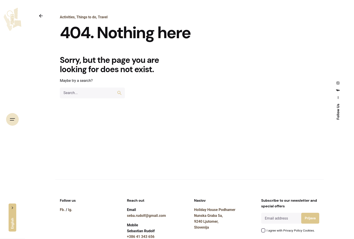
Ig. (70, 210)
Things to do (86, 17)
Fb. (62, 210)
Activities (67, 17)
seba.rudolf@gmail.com (146, 215)
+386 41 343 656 (140, 236)
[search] (119, 93)
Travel (103, 17)
